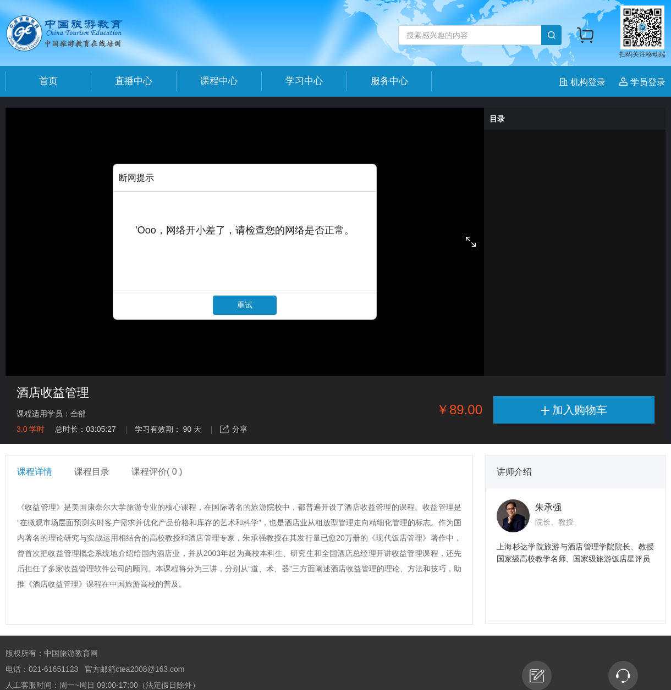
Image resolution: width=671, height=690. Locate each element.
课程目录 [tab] (91, 471)
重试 (244, 305)
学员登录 (642, 82)
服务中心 (389, 81)
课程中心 (219, 81)
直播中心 (133, 81)
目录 (497, 118)
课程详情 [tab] (34, 471)
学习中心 (304, 81)
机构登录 (583, 82)
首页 (48, 81)
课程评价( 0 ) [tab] (156, 471)
